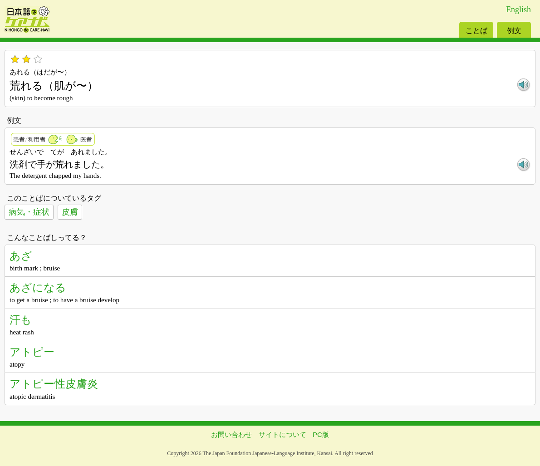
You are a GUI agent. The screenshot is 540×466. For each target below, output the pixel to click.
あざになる (38, 287)
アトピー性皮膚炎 (54, 384)
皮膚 (70, 211)
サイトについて (282, 434)
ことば (476, 30)
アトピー (32, 352)
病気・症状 (29, 211)
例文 (514, 30)
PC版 (321, 434)
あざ (21, 256)
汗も (21, 320)
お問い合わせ (231, 434)
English (518, 9)
